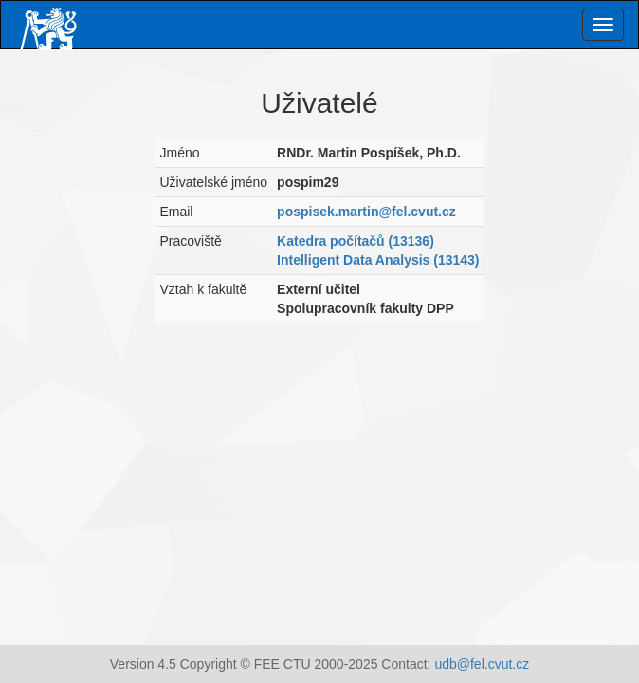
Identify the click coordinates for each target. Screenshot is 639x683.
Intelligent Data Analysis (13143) (378, 260)
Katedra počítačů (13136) (355, 241)
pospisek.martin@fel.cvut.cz (366, 211)
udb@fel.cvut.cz (481, 664)
